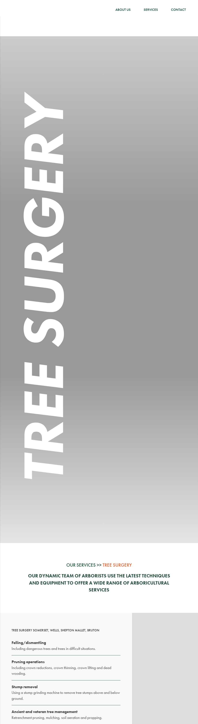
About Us (123, 9)
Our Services (81, 565)
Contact (178, 9)
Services (151, 9)
